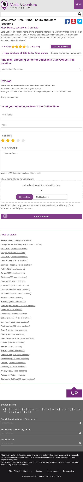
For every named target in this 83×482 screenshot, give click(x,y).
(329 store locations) (13, 281)
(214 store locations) (18, 305)
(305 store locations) (15, 359)
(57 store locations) (16, 265)
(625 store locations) (13, 363)
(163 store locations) (13, 375)
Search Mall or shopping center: (16, 429)
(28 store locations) (13, 301)
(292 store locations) (16, 293)
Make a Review (61, 46)
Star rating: (7, 136)
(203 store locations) (14, 248)
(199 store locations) (15, 289)
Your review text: (9, 148)
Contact (39, 471)
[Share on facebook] (67, 21)
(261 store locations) (17, 338)
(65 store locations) (12, 342)
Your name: (7, 115)
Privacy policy (68, 471)
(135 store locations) (14, 371)
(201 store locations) (12, 297)
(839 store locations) (18, 379)
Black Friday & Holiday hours (20, 471)
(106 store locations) (14, 257)
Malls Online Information (41, 476)
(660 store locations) (13, 253)
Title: (4, 125)
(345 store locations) (13, 273)
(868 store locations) (15, 326)
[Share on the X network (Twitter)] (79, 21)
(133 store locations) (13, 350)
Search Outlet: (7, 440)
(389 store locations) (15, 285)
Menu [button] (79, 4)
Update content (53, 471)
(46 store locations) (16, 318)
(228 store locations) (14, 277)
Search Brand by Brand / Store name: (19, 419)
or (41, 191)
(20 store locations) (14, 330)
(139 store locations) (15, 355)
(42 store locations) (21, 244)
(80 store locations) (12, 310)
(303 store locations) (16, 240)
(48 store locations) (12, 334)
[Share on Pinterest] (73, 21)
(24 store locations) (14, 314)
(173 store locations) (13, 269)
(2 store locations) (14, 261)
